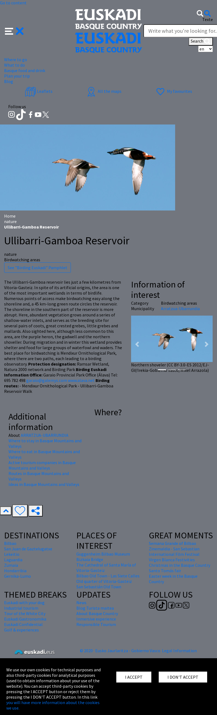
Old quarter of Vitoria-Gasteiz (104, 581)
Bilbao (10, 543)
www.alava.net (81, 380)
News (81, 602)
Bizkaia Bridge (89, 559)
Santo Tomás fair (165, 570)
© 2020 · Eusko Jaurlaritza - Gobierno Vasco (120, 650)
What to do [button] (14, 65)
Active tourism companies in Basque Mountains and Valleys (42, 465)
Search (201, 41)
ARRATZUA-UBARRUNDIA (44, 435)
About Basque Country (97, 613)
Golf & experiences (21, 630)
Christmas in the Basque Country (179, 565)
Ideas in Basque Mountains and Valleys (43, 484)
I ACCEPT (134, 677)
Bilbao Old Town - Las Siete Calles (108, 575)
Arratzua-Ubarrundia (180, 308)
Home (10, 216)
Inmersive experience (96, 619)
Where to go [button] (15, 59)
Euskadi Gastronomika (25, 619)
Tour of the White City (24, 613)
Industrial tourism (21, 608)
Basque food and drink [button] (24, 70)
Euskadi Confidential (23, 624)
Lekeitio (11, 554)
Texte (207, 19)
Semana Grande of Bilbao (172, 543)
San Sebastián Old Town (98, 586)
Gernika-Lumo (17, 576)
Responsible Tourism (96, 624)
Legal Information (179, 650)
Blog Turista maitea (95, 608)
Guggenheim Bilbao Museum (103, 554)
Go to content (13, 2)
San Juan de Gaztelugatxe (28, 548)
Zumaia (11, 565)
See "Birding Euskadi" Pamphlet (37, 267)
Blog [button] (8, 81)
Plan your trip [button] (17, 76)
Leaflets (39, 91)
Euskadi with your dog (24, 602)
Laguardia (13, 559)
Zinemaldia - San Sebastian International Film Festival (174, 551)
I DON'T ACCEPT (182, 677)
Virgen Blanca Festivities (172, 559)
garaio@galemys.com (46, 380)
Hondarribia (15, 570)
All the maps (103, 91)
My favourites (173, 91)
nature (10, 221)
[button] (14, 30)
